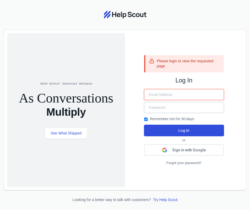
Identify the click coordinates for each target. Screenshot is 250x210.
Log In (183, 130)
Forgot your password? (183, 163)
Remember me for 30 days (169, 118)
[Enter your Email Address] (184, 94)
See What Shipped (66, 133)
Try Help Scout (165, 200)
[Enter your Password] (184, 107)
